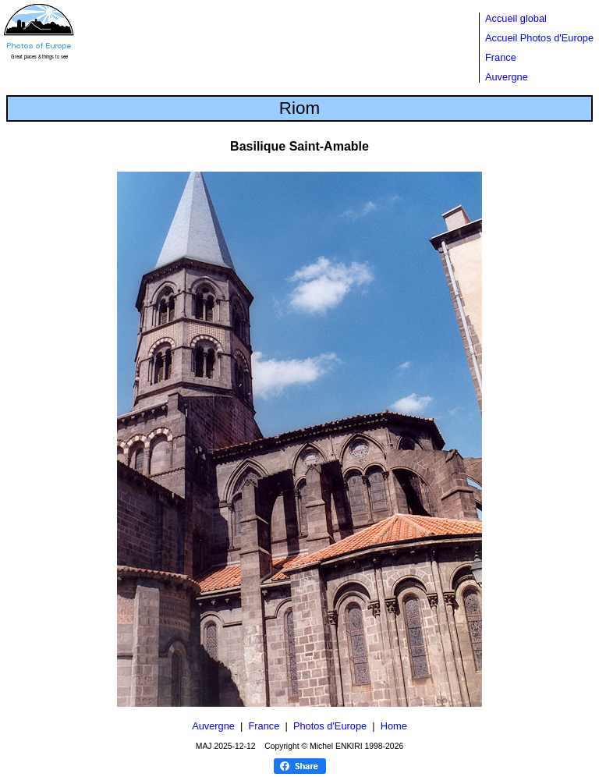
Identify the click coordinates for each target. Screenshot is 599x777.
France (500, 57)
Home (394, 726)
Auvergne (506, 77)
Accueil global (516, 18)
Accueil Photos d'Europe (539, 38)
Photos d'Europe (330, 726)
